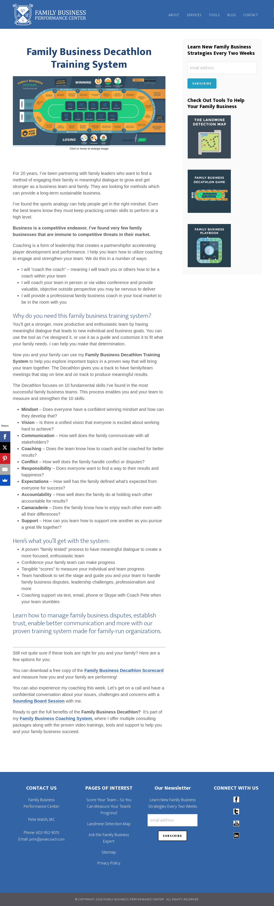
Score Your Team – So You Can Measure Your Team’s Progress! (108, 806)
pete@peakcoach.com (47, 839)
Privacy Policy (108, 863)
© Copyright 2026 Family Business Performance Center (119, 899)
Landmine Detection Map (109, 824)
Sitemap (109, 852)
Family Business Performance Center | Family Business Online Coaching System (52, 14)
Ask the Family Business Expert (108, 838)
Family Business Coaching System (56, 718)
